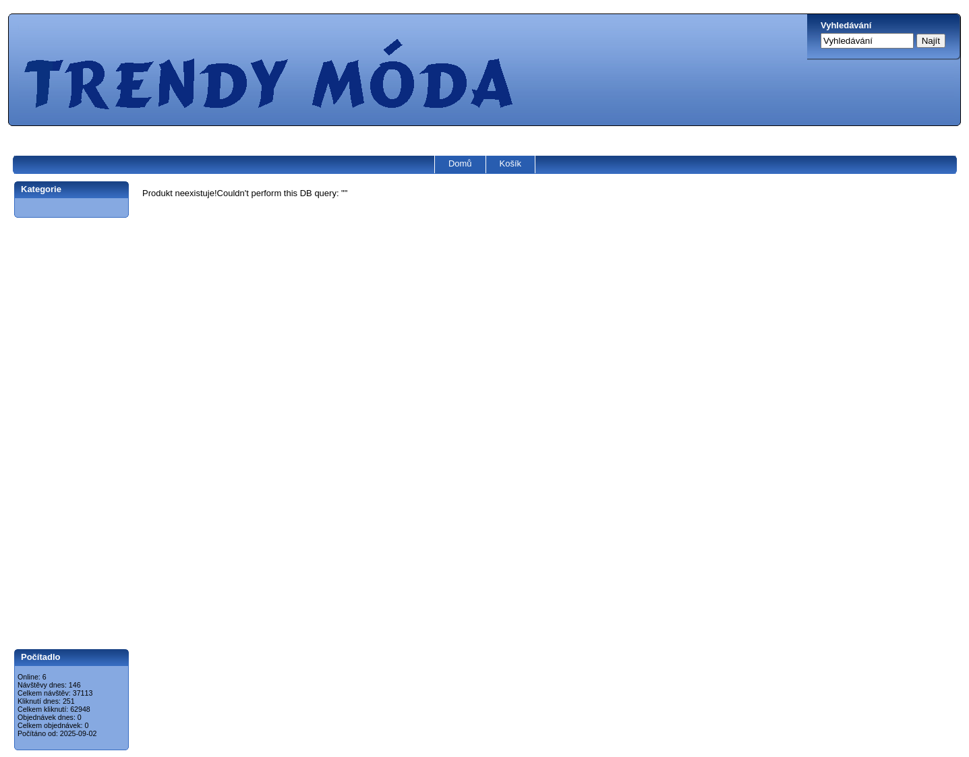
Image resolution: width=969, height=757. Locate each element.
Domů (460, 163)
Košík (511, 163)
